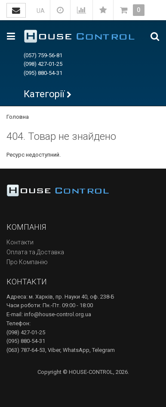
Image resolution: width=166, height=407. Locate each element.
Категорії (44, 94)
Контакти (20, 242)
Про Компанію (27, 262)
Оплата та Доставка (35, 252)
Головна (17, 117)
